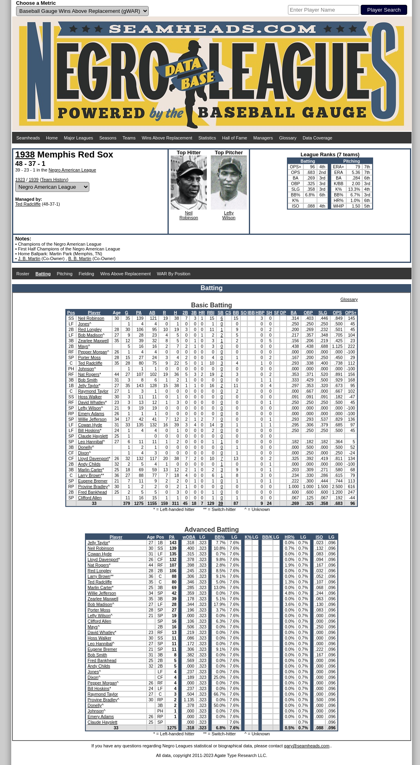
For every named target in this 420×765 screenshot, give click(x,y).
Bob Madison (90, 335)
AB (152, 312)
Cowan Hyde (90, 424)
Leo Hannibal (90, 441)
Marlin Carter (90, 469)
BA (294, 312)
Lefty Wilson (89, 408)
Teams (129, 137)
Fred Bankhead (92, 492)
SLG (323, 312)
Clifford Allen (90, 497)
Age (117, 312)
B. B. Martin (79, 258)
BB (236, 312)
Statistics (207, 137)
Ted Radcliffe (27, 204)
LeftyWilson (228, 215)
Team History (54, 179)
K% (248, 537)
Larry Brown (89, 475)
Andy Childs (89, 464)
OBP (308, 312)
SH (270, 312)
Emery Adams (91, 413)
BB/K (267, 537)
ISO (319, 537)
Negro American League (72, 170)
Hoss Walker (90, 396)
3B (193, 312)
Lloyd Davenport (93, 458)
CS (228, 312)
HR (202, 312)
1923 (20, 179)
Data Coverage (317, 137)
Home (52, 137)
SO (244, 312)
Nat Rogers (88, 374)
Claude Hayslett (93, 436)
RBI (210, 312)
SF (276, 312)
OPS (337, 312)
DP (283, 312)
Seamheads (28, 137)
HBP (260, 312)
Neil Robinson (91, 318)
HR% (290, 537)
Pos (71, 312)
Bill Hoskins (89, 430)
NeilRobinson (189, 215)
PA (138, 312)
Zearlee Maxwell (93, 340)
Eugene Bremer (93, 480)
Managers (263, 137)
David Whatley (91, 402)
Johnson (86, 368)
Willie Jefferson (92, 419)
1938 (25, 154)
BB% (220, 537)
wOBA (189, 537)
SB (221, 312)
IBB (251, 312)
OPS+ (350, 312)
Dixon (83, 452)
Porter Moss (89, 357)
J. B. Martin (29, 258)
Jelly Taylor (88, 385)
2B (185, 312)
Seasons (108, 137)
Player (94, 312)
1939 (33, 179)
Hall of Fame (234, 137)
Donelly (85, 447)
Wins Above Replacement (167, 137)
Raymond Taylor (93, 391)
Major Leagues (78, 137)
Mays (83, 346)
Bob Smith (87, 379)
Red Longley (90, 329)
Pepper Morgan (92, 351)
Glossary (287, 137)
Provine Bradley (93, 486)
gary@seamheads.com (306, 745)
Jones (83, 323)
